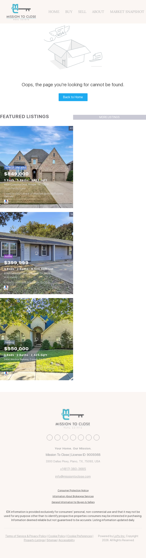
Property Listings (34, 540)
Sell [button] (82, 11)
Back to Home (73, 97)
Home (53, 11)
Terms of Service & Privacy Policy (26, 536)
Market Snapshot (127, 11)
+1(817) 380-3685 (73, 469)
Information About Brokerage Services (73, 496)
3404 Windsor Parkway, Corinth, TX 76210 (26, 359)
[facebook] (50, 437)
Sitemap (52, 540)
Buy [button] (68, 11)
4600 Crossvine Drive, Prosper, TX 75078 (26, 184)
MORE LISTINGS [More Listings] (109, 117)
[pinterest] (89, 437)
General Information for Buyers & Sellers (73, 502)
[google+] (96, 437)
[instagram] (73, 437)
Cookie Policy (56, 536)
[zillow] (65, 437)
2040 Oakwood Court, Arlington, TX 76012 (27, 273)
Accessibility (67, 540)
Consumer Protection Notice (73, 490)
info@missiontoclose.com (73, 476)
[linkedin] (57, 437)
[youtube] (81, 437)
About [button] (98, 11)
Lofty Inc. (119, 536)
